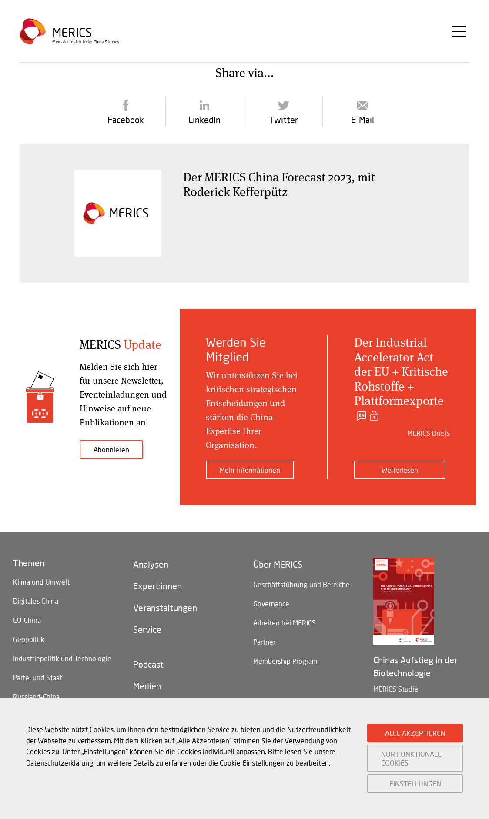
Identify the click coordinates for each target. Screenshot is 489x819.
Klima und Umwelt (41, 582)
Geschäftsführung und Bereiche (301, 584)
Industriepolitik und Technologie (62, 658)
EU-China (27, 620)
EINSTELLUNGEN (415, 783)
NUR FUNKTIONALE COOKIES (411, 758)
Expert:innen (157, 586)
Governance (271, 603)
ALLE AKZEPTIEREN (415, 733)
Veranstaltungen (165, 607)
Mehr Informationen (250, 470)
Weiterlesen (400, 470)
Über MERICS (277, 564)
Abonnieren (111, 449)
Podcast (148, 664)
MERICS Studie (395, 689)
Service (147, 629)
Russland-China (36, 696)
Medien (147, 686)
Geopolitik (28, 639)
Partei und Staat (37, 677)
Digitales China (35, 601)
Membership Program (285, 661)
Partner (264, 642)
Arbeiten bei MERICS (284, 622)
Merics (72, 32)
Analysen (150, 564)
